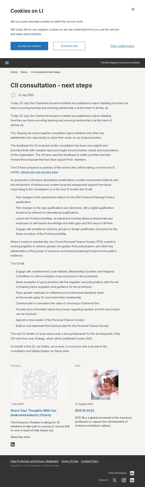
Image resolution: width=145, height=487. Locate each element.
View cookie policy (122, 46)
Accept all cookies (29, 46)
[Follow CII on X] (114, 480)
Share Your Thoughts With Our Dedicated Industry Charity (34, 413)
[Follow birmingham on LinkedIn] (132, 473)
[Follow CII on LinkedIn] (132, 480)
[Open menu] (7, 62)
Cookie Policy (89, 461)
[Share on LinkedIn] (13, 444)
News (24, 72)
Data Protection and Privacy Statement (35, 461)
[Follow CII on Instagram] (124, 480)
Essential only (69, 46)
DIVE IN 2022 (84, 410)
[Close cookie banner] (133, 9)
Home (14, 72)
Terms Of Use (69, 461)
